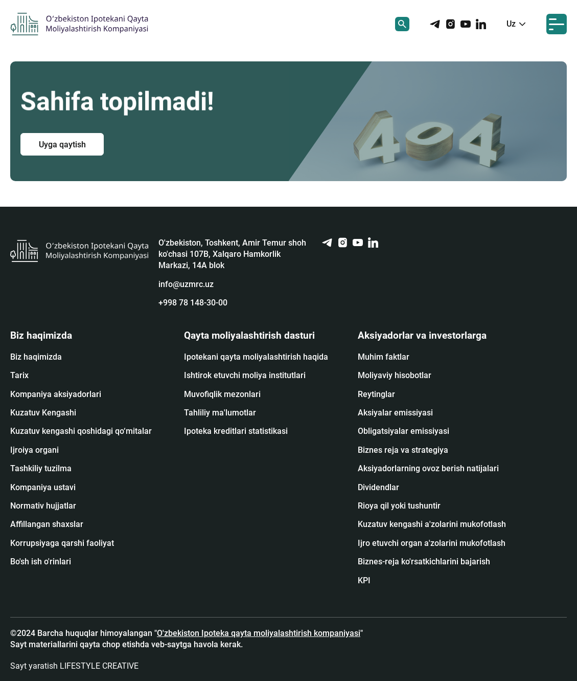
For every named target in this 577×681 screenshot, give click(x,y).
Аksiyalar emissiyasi (395, 413)
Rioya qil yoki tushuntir (399, 506)
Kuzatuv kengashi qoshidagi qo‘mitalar (81, 431)
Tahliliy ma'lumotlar (220, 413)
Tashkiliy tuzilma (41, 468)
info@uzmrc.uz (186, 284)
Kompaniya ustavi (43, 487)
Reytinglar (376, 394)
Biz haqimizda (36, 357)
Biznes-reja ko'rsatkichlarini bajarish (424, 561)
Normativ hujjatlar (43, 506)
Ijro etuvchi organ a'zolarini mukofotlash (431, 543)
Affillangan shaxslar (46, 524)
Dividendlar (378, 487)
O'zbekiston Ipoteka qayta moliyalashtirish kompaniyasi (258, 633)
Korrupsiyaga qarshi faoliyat (62, 543)
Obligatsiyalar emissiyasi (403, 431)
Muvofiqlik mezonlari (222, 394)
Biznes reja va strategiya (403, 450)
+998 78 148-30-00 (192, 302)
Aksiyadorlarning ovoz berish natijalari (428, 468)
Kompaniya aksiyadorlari (55, 394)
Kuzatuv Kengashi (43, 413)
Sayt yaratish (74, 666)
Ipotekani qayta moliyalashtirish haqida (256, 357)
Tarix (19, 375)
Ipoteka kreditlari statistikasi (236, 431)
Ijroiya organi (34, 450)
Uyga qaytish (62, 144)
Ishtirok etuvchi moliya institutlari (245, 375)
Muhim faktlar (383, 357)
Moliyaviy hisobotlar (394, 375)
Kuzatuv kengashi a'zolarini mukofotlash (432, 524)
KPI (364, 580)
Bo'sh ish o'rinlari (40, 561)
